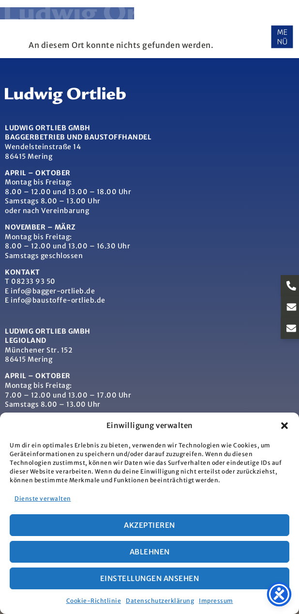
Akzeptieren (149, 525)
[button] (284, 425)
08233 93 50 (33, 281)
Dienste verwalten (43, 498)
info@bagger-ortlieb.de (53, 291)
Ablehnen (150, 551)
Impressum (216, 600)
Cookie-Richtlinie (93, 600)
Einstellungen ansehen (149, 578)
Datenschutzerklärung (160, 600)
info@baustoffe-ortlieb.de (58, 300)
